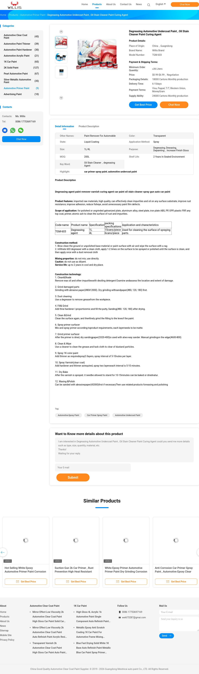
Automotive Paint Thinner (21, 43)
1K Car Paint (21, 61)
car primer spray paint (97, 415)
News (3, 626)
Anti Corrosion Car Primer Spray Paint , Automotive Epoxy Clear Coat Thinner (174, 571)
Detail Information (64, 126)
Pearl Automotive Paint (21, 73)
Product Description (89, 126)
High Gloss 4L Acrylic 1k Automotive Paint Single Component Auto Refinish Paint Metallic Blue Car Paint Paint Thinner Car (92, 617)
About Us (4, 621)
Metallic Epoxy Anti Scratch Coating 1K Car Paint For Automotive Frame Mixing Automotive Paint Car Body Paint (93, 632)
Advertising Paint (21, 94)
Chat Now (185, 4)
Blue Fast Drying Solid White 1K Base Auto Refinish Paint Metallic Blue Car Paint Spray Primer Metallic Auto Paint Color (93, 648)
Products (4, 616)
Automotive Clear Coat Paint (21, 36)
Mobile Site (6, 635)
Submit (73, 477)
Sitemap (4, 630)
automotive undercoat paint (127, 415)
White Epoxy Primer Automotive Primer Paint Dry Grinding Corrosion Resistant (126, 571)
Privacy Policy (7, 640)
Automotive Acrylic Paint (21, 55)
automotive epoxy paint (68, 415)
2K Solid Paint (21, 67)
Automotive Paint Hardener (21, 49)
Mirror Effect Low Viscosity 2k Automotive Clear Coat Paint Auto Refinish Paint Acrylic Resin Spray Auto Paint (49, 632)
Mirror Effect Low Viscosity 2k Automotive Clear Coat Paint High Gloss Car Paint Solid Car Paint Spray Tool (48, 617)
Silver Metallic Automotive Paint (21, 81)
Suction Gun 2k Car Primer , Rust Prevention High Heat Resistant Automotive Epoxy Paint (74, 571)
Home (3, 612)
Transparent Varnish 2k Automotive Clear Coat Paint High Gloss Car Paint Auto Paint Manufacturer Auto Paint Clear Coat (49, 648)
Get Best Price (143, 104)
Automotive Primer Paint (21, 88)
